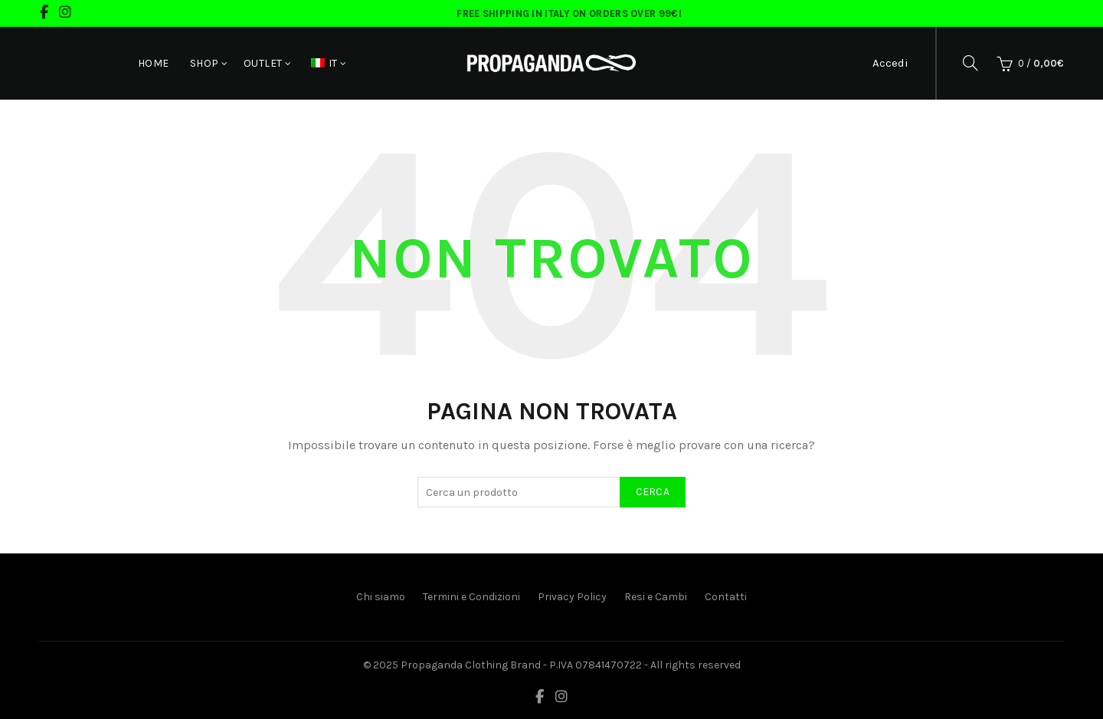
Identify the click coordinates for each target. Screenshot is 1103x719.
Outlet (263, 63)
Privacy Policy (572, 596)
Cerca (653, 491)
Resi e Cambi (655, 596)
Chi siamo (380, 596)
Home (153, 63)
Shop (204, 63)
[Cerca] (970, 62)
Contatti (726, 596)
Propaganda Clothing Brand (471, 664)
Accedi (890, 63)
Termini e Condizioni (471, 596)
